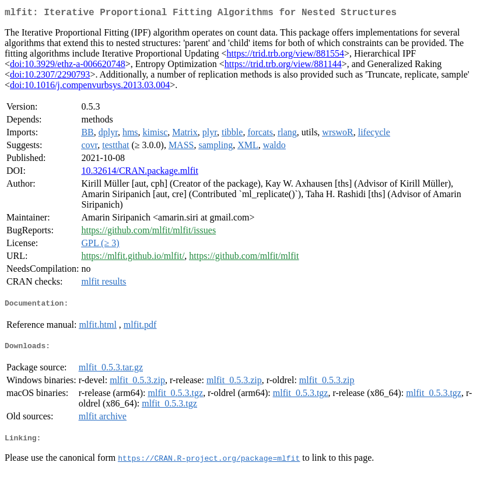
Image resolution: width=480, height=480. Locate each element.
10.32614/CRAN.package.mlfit (139, 173)
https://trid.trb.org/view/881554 (285, 56)
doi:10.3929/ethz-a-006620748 (67, 66)
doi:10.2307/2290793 (50, 77)
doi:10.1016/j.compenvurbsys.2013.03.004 (90, 87)
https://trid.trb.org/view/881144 (283, 66)
